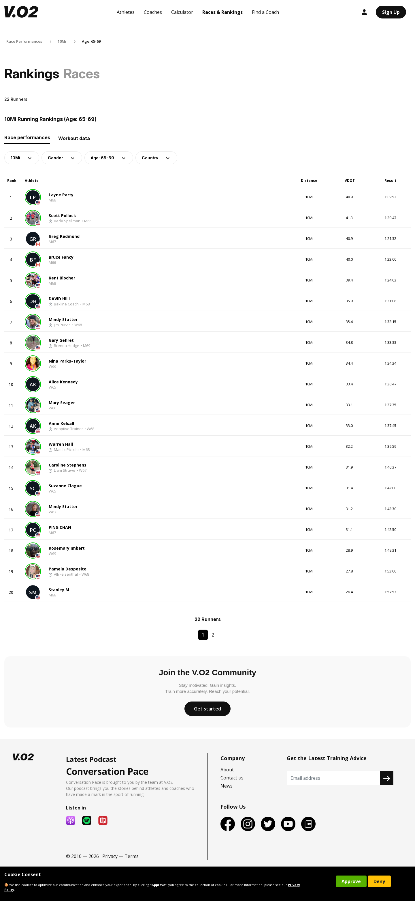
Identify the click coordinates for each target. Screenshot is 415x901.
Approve (351, 881)
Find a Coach (265, 12)
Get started (207, 709)
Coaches (153, 12)
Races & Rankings (222, 12)
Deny (379, 881)
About (227, 769)
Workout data (74, 138)
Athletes (126, 12)
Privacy (110, 856)
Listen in (76, 808)
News (226, 786)
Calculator (182, 12)
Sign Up (391, 12)
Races (82, 73)
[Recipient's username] (333, 778)
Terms (131, 856)
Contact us (232, 778)
